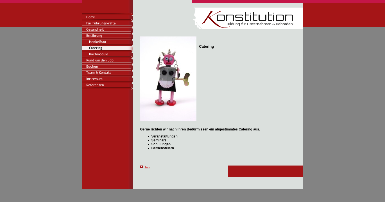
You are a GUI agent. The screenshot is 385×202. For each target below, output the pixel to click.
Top (147, 167)
